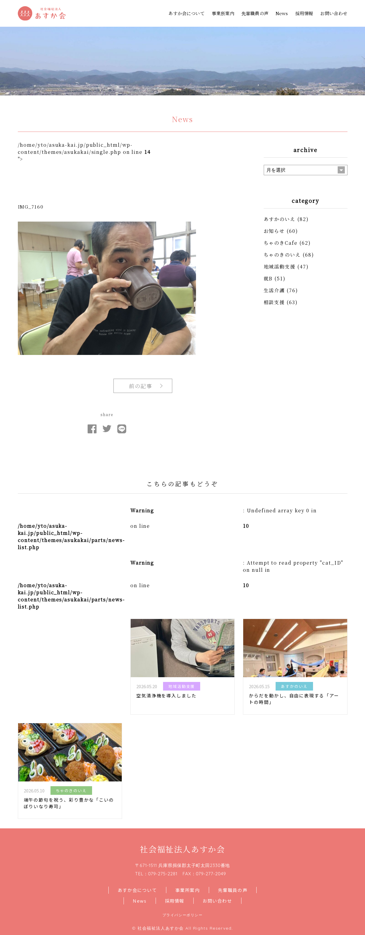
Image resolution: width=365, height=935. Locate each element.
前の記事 (141, 386)
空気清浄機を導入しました (166, 695)
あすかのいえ (280, 219)
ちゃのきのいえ (282, 254)
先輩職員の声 (254, 13)
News (282, 13)
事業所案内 (223, 13)
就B (268, 278)
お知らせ (274, 231)
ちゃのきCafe (281, 242)
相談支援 (274, 302)
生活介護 (274, 290)
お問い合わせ (333, 13)
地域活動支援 (280, 266)
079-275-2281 (162, 873)
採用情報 (304, 13)
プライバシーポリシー (182, 915)
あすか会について (186, 13)
